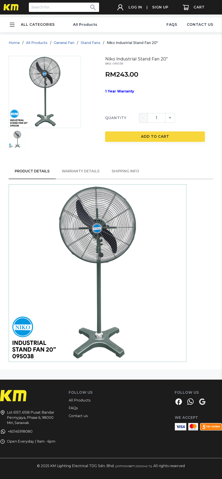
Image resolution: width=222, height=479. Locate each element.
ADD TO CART (155, 136)
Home (14, 43)
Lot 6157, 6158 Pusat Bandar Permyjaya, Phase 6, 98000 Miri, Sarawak (27, 417)
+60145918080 (16, 432)
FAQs (73, 408)
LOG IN (135, 7)
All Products (85, 25)
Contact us (78, 416)
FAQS (172, 25)
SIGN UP (160, 7)
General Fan (64, 43)
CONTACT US (200, 25)
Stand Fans (90, 43)
